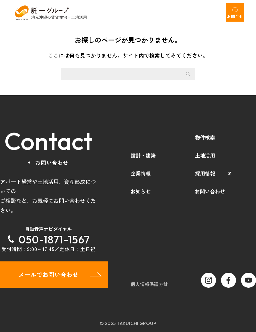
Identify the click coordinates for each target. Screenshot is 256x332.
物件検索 (205, 137)
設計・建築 (143, 155)
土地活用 (205, 155)
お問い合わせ (210, 191)
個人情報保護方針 (149, 284)
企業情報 (141, 173)
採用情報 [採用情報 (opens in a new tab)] (205, 173)
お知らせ (141, 191)
